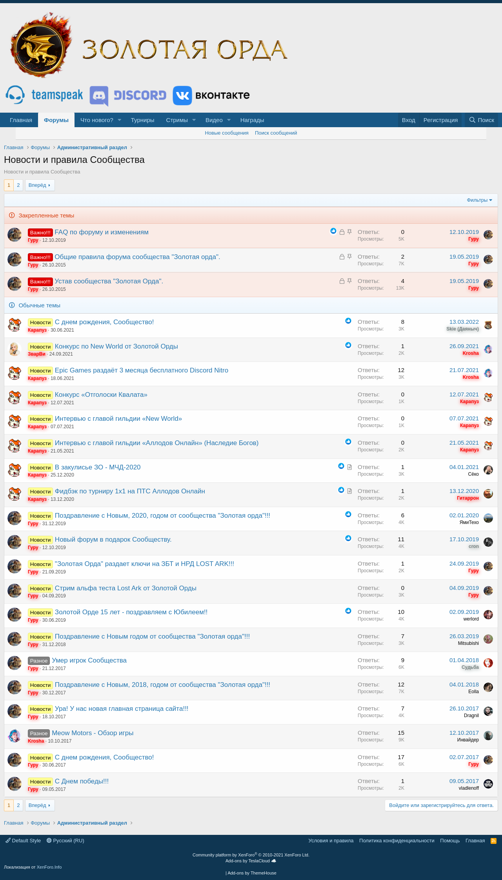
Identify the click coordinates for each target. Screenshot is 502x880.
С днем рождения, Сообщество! (104, 322)
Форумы (56, 120)
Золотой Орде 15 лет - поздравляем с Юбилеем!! (131, 612)
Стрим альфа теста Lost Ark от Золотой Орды (125, 588)
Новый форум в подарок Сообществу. (113, 539)
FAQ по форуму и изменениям (102, 232)
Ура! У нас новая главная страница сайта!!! (122, 708)
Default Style (23, 840)
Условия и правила (331, 840)
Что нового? (96, 120)
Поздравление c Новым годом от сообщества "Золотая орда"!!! (152, 636)
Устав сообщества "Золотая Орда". (109, 281)
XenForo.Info (49, 867)
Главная (21, 120)
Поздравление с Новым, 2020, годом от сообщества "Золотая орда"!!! (162, 515)
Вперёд (37, 185)
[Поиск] (481, 120)
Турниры (143, 120)
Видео (214, 120)
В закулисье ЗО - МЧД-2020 (98, 467)
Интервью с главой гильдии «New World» (118, 418)
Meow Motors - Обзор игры (92, 733)
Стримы (177, 120)
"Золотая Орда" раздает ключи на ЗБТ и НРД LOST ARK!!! (144, 564)
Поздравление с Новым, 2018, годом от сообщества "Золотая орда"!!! (162, 684)
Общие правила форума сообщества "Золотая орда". (137, 257)
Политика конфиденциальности (397, 840)
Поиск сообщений (276, 133)
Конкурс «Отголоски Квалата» (101, 394)
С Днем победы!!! (82, 781)
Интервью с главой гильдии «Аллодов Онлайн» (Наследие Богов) (157, 443)
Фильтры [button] (477, 200)
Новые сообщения (227, 133)
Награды (252, 120)
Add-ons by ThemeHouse (251, 873)
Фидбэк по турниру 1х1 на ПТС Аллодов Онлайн (130, 491)
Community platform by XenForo (251, 855)
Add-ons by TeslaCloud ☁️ (251, 860)
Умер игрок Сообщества (89, 660)
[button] (119, 120)
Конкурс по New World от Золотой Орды (116, 346)
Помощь (450, 840)
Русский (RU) (65, 840)
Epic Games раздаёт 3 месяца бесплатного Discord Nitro (141, 370)
